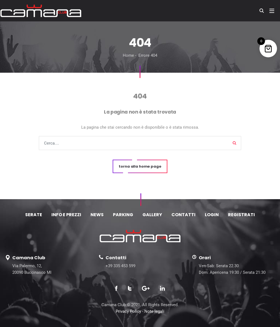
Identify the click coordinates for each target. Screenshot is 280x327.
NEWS (97, 215)
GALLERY (152, 215)
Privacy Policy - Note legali (140, 311)
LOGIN (212, 215)
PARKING (123, 215)
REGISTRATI (241, 215)
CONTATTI (183, 215)
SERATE (33, 215)
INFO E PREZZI (66, 215)
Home (128, 55)
